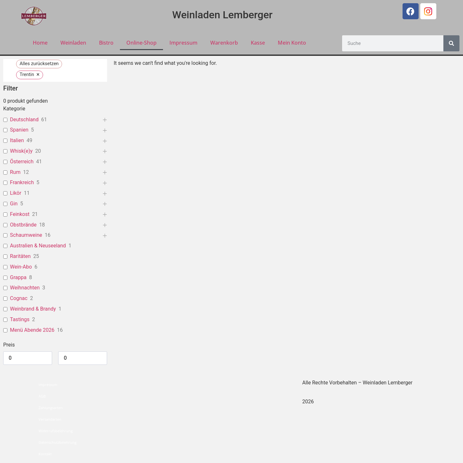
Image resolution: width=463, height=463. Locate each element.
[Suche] (451, 43)
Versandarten (50, 419)
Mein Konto (292, 42)
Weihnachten (25, 288)
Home (40, 42)
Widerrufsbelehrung (56, 430)
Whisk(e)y (21, 151)
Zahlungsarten (51, 407)
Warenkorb (224, 42)
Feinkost (20, 214)
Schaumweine (26, 235)
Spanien (19, 130)
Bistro (106, 42)
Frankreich (22, 182)
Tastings (20, 319)
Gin (14, 204)
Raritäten (20, 256)
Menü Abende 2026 (32, 330)
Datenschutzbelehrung (58, 442)
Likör (15, 193)
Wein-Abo (21, 267)
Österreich (21, 162)
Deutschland (24, 119)
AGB (42, 396)
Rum (15, 172)
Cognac (18, 298)
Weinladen (73, 42)
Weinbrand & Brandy (33, 309)
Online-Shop (141, 42)
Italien (17, 140)
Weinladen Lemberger (222, 15)
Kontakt (45, 453)
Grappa (18, 277)
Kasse (258, 42)
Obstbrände (23, 225)
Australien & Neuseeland (38, 246)
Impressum (183, 42)
